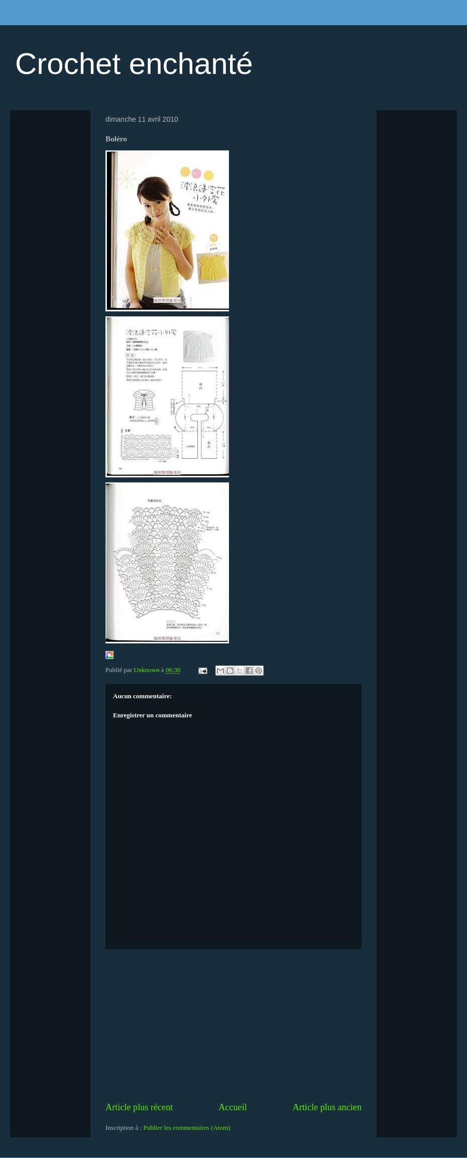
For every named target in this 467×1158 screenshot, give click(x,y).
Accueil (232, 1107)
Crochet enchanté (134, 63)
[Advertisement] (233, 1025)
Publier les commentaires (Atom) (186, 1127)
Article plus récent (139, 1107)
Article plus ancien (327, 1107)
